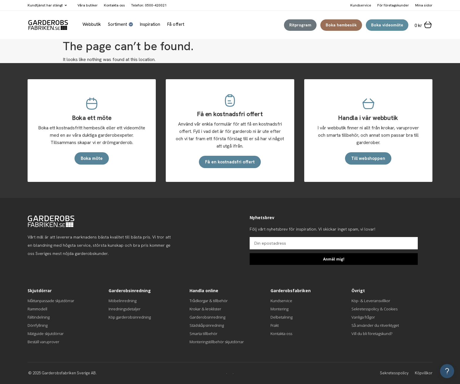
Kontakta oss (114, 5)
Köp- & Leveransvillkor (370, 300)
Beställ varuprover (43, 341)
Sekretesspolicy (394, 373)
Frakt (274, 325)
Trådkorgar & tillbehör (209, 300)
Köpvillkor (423, 373)
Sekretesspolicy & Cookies (374, 309)
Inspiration (150, 24)
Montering (279, 309)
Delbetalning (281, 317)
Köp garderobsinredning (130, 317)
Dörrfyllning (38, 325)
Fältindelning (39, 317)
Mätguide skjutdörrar (46, 333)
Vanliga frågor (363, 317)
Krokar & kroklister (205, 309)
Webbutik (91, 24)
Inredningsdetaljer (125, 309)
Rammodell (37, 309)
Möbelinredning (122, 300)
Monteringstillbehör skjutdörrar (217, 341)
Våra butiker (87, 5)
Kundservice (281, 300)
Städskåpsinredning (207, 325)
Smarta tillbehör (203, 333)
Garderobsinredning (207, 317)
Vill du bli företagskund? (371, 333)
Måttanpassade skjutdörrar (51, 300)
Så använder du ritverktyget (375, 325)
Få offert (175, 24)
